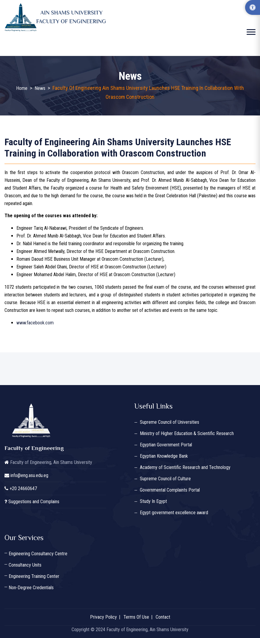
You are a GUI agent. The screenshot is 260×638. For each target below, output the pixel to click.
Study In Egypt (153, 501)
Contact (163, 617)
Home (21, 88)
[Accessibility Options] (252, 7)
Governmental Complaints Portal (170, 490)
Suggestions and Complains (33, 501)
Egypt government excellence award (174, 512)
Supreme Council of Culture (165, 478)
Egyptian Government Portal (166, 445)
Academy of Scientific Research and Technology (185, 467)
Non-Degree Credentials (31, 587)
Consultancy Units (25, 565)
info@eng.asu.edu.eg (29, 475)
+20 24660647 (23, 488)
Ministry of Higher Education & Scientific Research (187, 433)
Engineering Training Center (34, 576)
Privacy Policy (103, 617)
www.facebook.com (35, 323)
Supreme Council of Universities (169, 422)
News (40, 88)
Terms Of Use (136, 617)
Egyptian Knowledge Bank (164, 456)
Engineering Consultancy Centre (38, 553)
